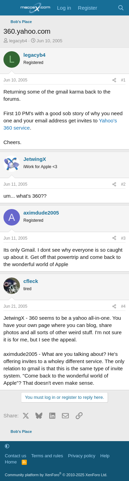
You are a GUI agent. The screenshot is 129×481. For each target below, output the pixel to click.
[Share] (114, 80)
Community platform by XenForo (56, 475)
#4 (123, 306)
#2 (123, 184)
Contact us (15, 455)
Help (105, 455)
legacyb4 (18, 40)
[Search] (121, 7)
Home (11, 461)
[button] (7, 446)
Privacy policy (81, 455)
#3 (123, 238)
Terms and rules (47, 455)
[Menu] (9, 8)
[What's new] (107, 7)
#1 (123, 80)
